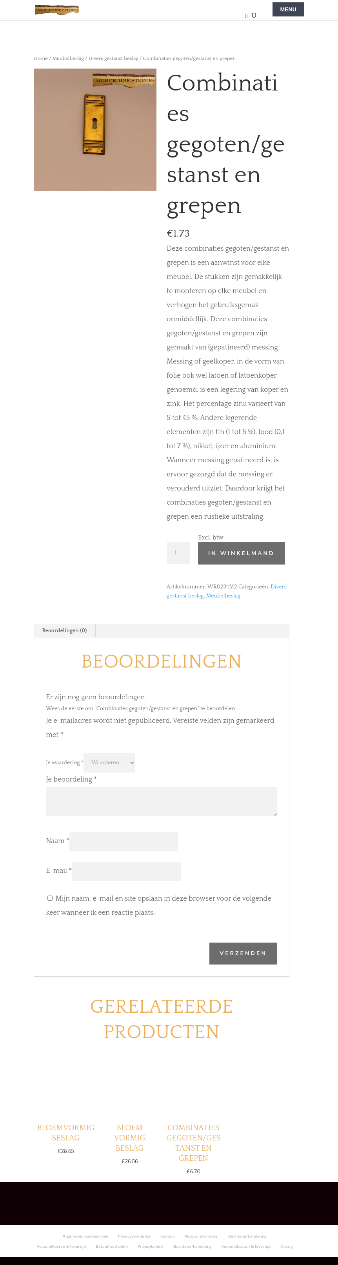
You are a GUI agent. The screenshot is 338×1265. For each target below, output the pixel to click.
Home (41, 58)
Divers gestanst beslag (113, 58)
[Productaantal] (178, 553)
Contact (167, 1236)
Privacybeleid (150, 1246)
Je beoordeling (71, 780)
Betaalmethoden (112, 1246)
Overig (286, 1246)
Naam (57, 841)
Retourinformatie (201, 1236)
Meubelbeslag (68, 58)
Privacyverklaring (134, 1236)
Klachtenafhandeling (247, 1236)
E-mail (59, 871)
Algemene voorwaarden (85, 1236)
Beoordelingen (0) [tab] (64, 631)
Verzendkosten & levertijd (61, 1246)
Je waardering (65, 763)
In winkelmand (241, 553)
